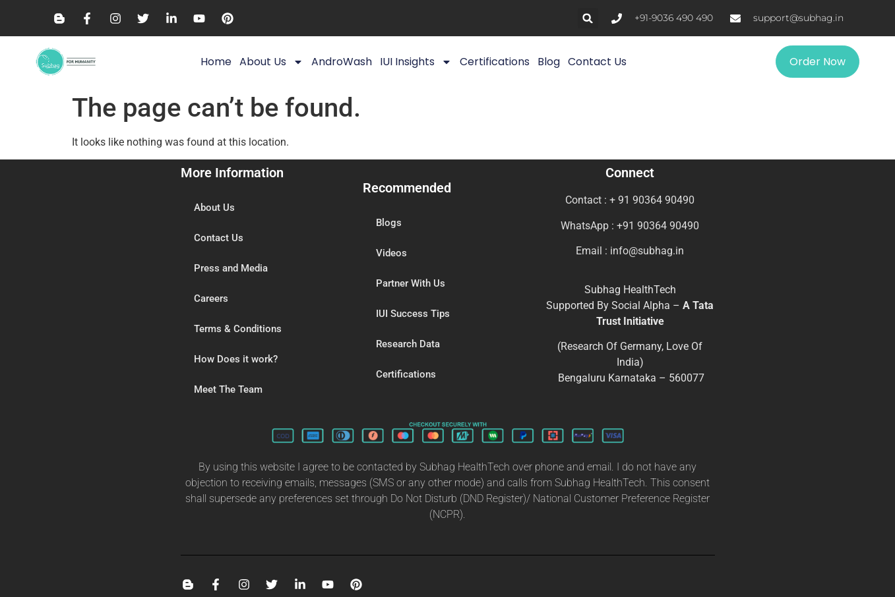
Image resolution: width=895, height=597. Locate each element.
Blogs (389, 223)
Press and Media (231, 269)
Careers (211, 299)
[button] (588, 18)
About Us (271, 62)
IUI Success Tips (413, 314)
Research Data (408, 345)
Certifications (495, 61)
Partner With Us (410, 284)
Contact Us (597, 61)
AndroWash (341, 61)
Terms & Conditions (238, 329)
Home (216, 61)
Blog (549, 61)
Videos (391, 254)
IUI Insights (416, 62)
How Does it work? (236, 360)
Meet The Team (228, 390)
